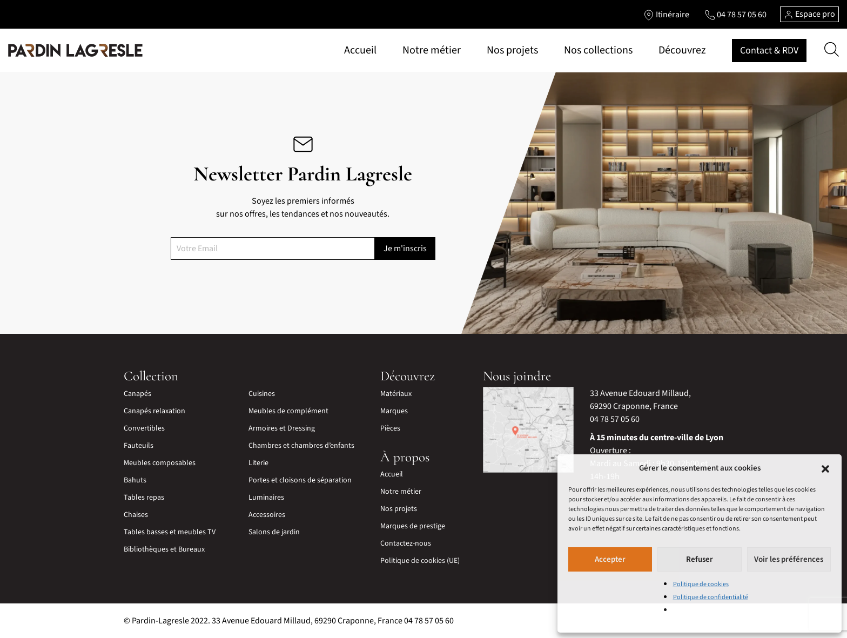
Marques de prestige (412, 526)
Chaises (136, 514)
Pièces (390, 428)
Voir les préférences (788, 559)
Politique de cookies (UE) (420, 560)
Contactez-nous (405, 543)
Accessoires (266, 514)
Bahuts (135, 480)
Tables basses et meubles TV (170, 532)
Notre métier (431, 50)
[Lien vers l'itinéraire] (666, 14)
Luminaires (266, 497)
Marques (394, 411)
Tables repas (144, 497)
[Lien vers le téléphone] (735, 14)
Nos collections (598, 50)
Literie (258, 463)
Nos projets (512, 50)
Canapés (137, 393)
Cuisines (261, 393)
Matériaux (396, 393)
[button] (825, 468)
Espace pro (809, 14)
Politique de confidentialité (710, 597)
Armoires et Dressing (281, 428)
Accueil (360, 50)
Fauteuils (138, 445)
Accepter (610, 559)
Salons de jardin (274, 532)
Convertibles (144, 428)
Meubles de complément (288, 411)
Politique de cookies (701, 584)
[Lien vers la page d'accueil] (75, 50)
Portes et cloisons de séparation (300, 480)
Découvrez (682, 50)
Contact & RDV (769, 50)
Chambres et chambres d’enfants (301, 445)
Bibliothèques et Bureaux (164, 549)
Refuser (699, 559)
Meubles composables (160, 463)
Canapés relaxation (154, 411)
